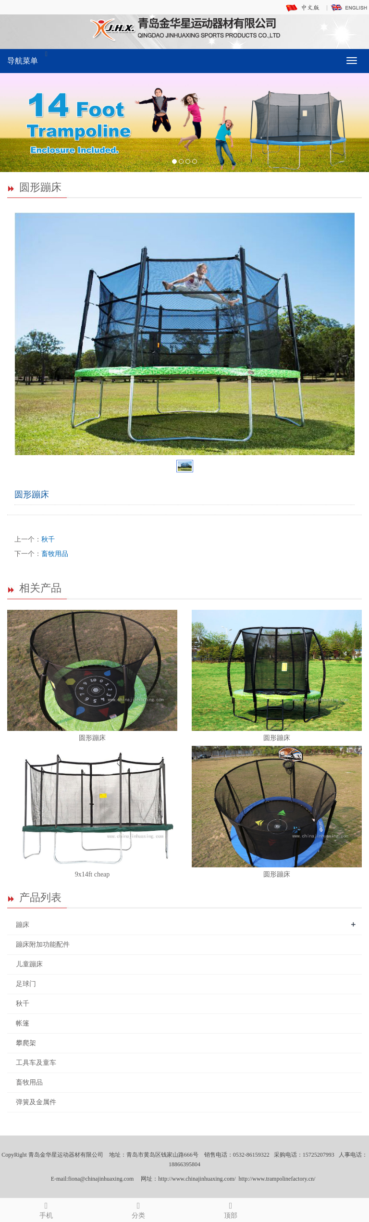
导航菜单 (22, 61)
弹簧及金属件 (36, 1102)
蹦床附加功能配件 (43, 944)
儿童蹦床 (29, 964)
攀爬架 (26, 1043)
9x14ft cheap (92, 874)
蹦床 (22, 924)
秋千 (48, 539)
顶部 (230, 1208)
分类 (138, 1208)
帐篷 (22, 1023)
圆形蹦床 (92, 737)
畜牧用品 (54, 553)
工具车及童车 (36, 1062)
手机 (46, 1208)
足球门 (26, 983)
